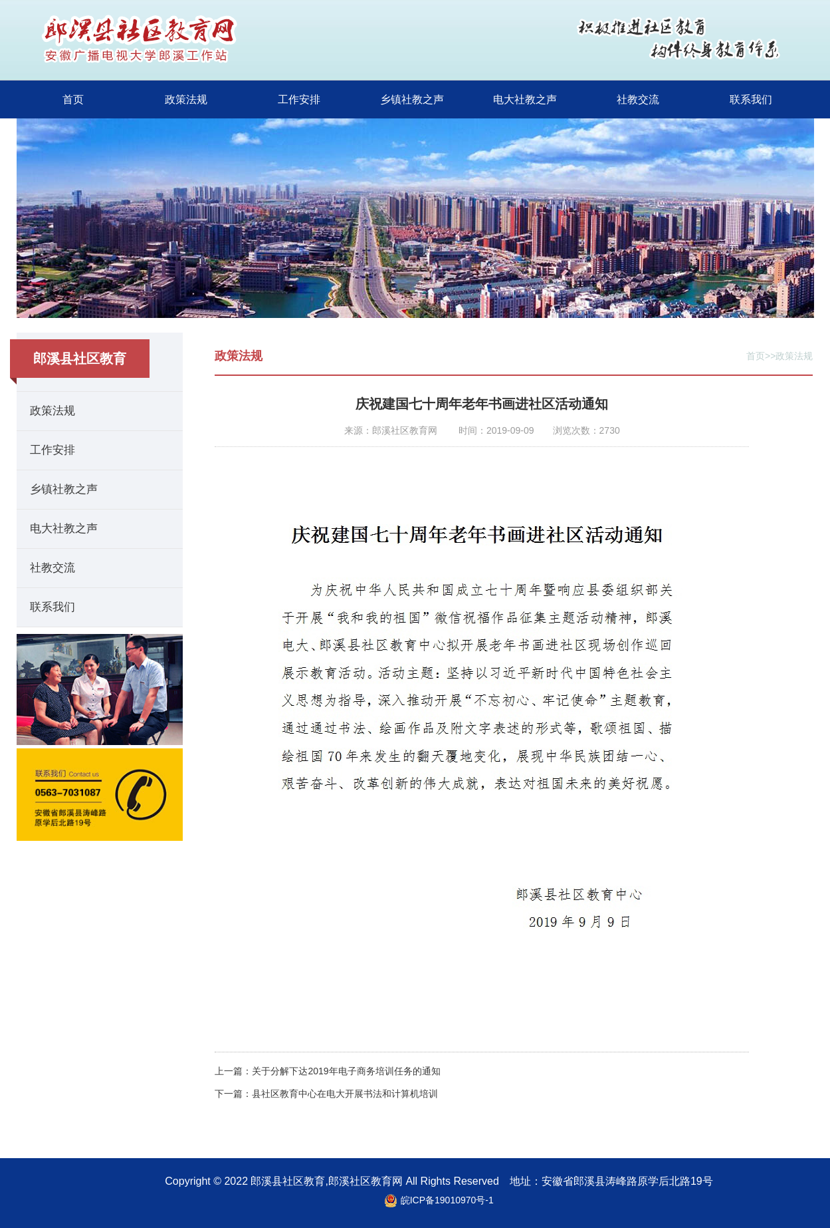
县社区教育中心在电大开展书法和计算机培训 (345, 1093)
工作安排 (299, 99)
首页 (73, 99)
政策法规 (186, 99)
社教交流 (638, 99)
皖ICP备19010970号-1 (447, 1200)
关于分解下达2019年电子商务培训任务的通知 (346, 1071)
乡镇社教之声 (412, 99)
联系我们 (751, 99)
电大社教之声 (525, 99)
